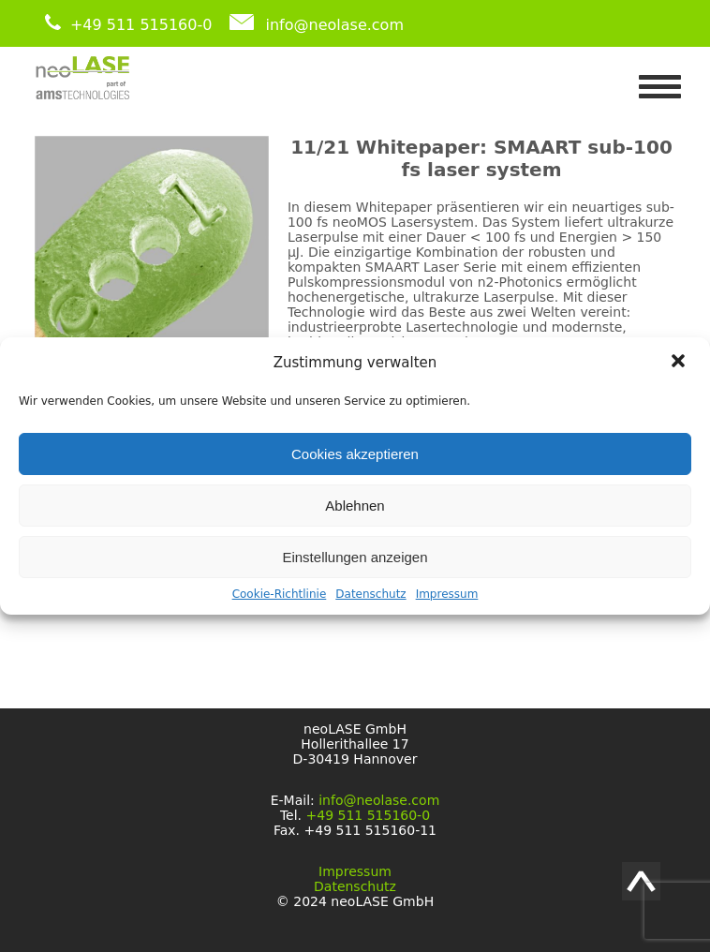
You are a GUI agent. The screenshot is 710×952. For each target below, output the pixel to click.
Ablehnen (354, 505)
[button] (680, 362)
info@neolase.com (335, 25)
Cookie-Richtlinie (279, 594)
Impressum (447, 594)
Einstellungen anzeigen (354, 557)
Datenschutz (370, 594)
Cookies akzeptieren (355, 454)
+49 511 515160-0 (141, 25)
